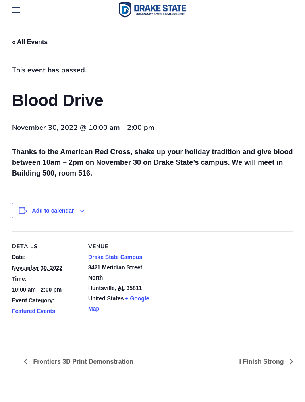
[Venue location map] (206, 286)
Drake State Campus (115, 257)
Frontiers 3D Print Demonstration (82, 361)
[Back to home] (152, 10)
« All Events (30, 42)
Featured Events (33, 311)
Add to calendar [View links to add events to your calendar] (53, 210)
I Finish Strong (262, 361)
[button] (16, 10)
